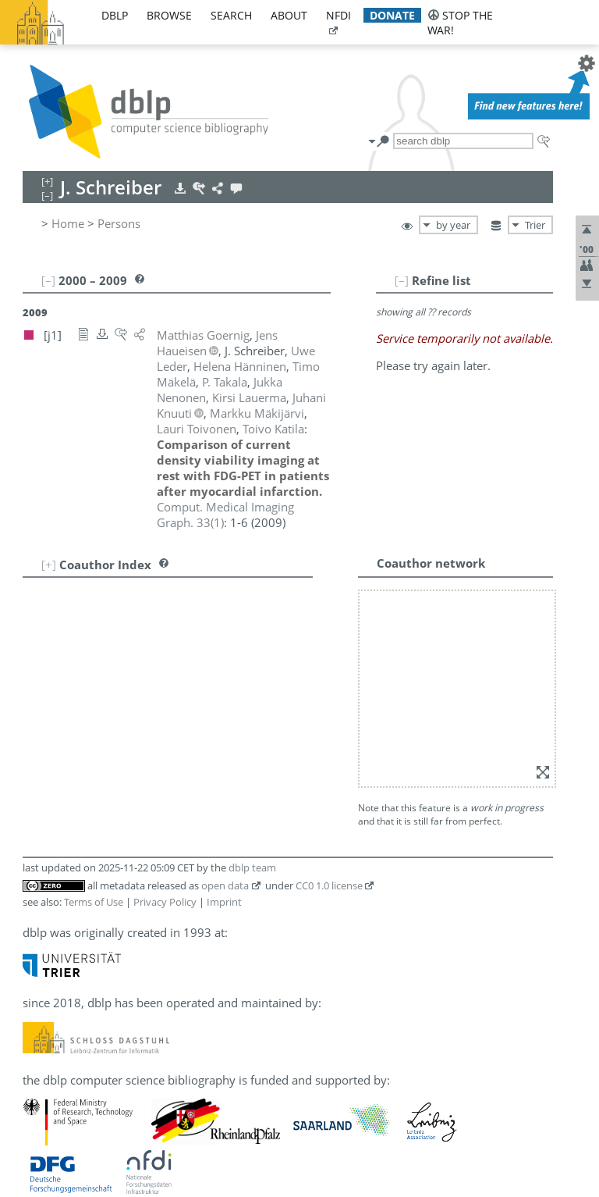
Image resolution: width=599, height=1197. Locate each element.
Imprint (224, 902)
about (289, 15)
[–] (402, 280)
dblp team (252, 867)
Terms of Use (93, 902)
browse (169, 15)
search (231, 15)
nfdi (338, 15)
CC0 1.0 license (329, 885)
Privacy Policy (165, 902)
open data (225, 885)
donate (392, 15)
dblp (114, 15)
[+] (48, 564)
